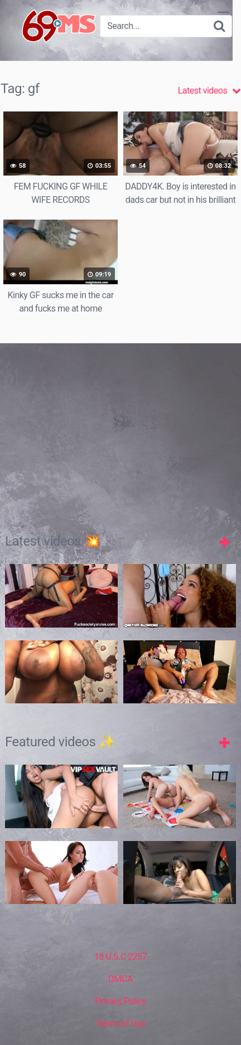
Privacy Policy (120, 1001)
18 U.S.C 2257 (120, 956)
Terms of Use (121, 1023)
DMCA (120, 979)
